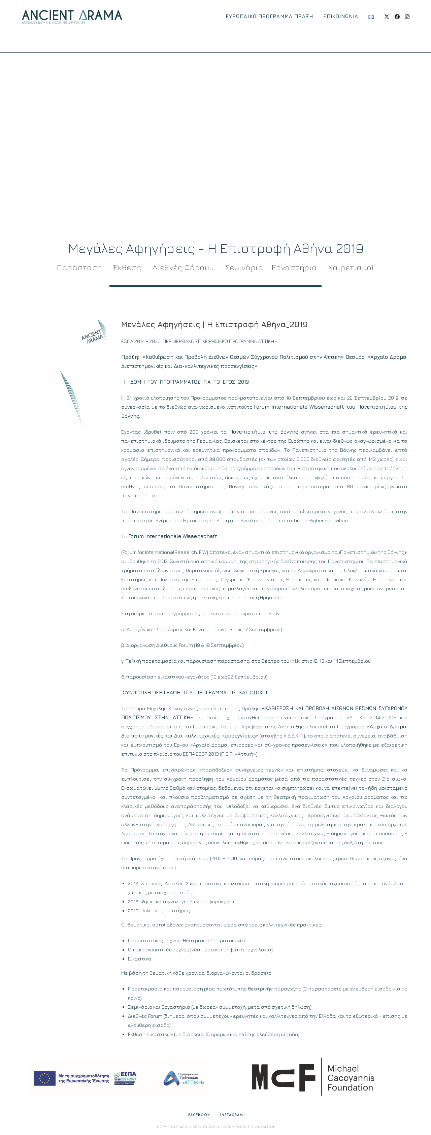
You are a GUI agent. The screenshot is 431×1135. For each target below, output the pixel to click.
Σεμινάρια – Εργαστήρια (271, 267)
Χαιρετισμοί (351, 267)
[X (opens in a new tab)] (387, 16)
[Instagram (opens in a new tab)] (407, 16)
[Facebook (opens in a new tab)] (397, 16)
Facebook (199, 1115)
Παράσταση (79, 267)
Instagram (231, 1115)
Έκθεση (127, 267)
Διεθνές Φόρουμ (183, 267)
